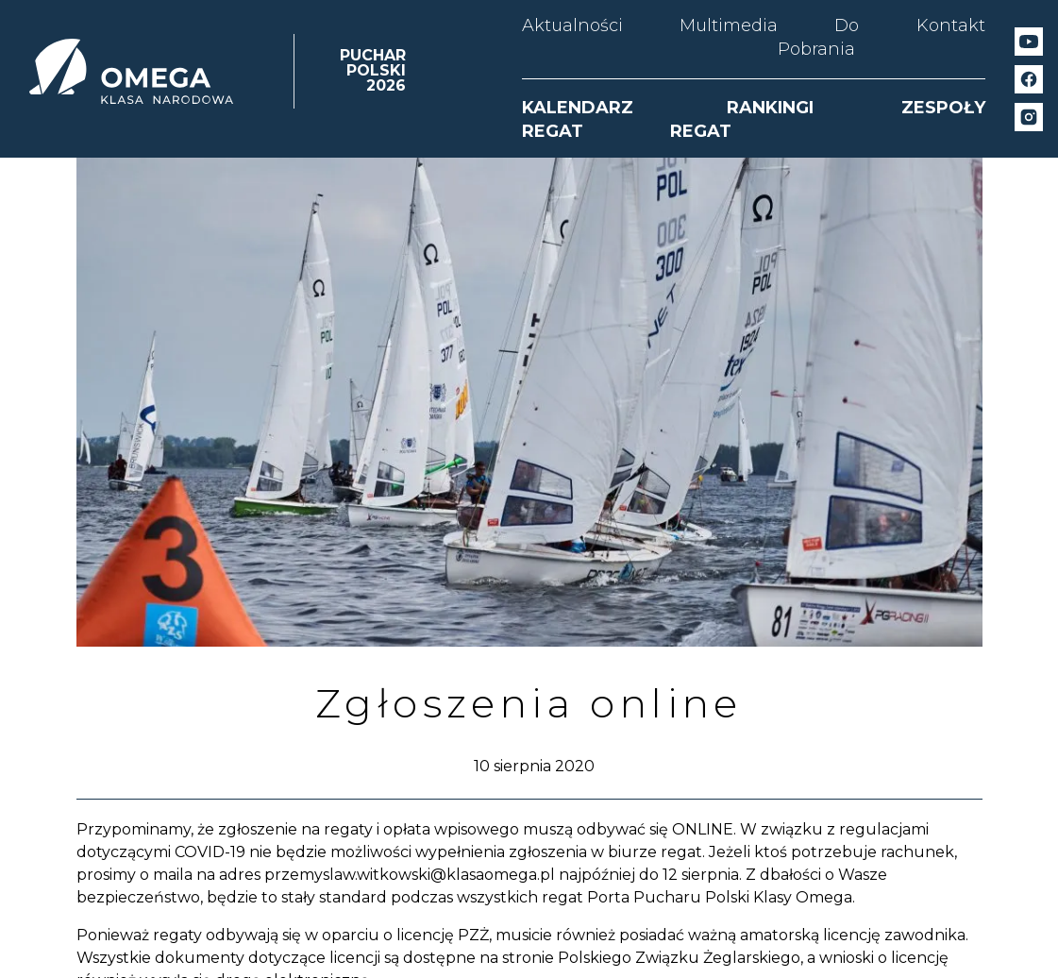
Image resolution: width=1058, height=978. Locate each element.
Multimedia (729, 25)
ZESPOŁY (943, 107)
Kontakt (950, 25)
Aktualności (572, 25)
